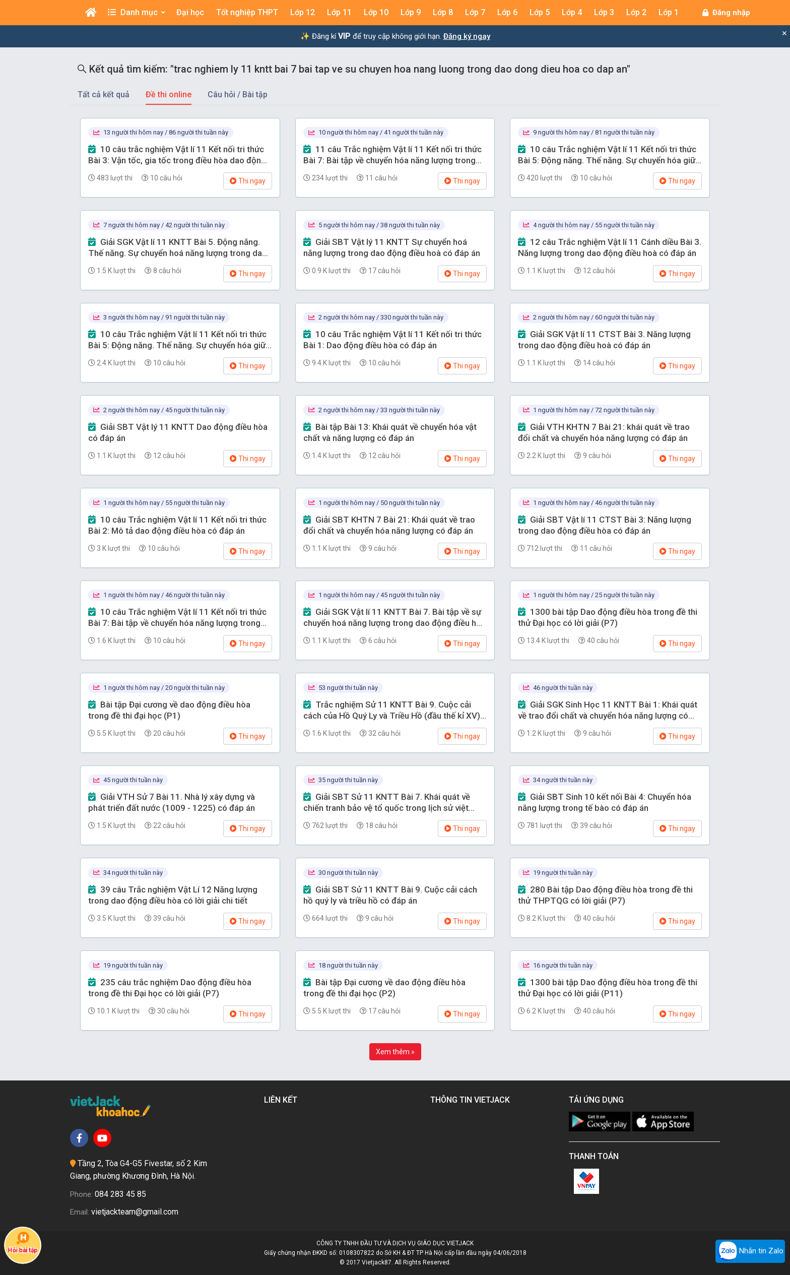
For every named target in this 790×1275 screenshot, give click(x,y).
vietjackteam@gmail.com (134, 1212)
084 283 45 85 (120, 1194)
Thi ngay (248, 181)
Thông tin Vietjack (472, 1100)
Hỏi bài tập (23, 1242)
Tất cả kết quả (103, 94)
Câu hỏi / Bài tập (238, 94)
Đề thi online (168, 94)
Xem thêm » (395, 1052)
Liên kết (282, 1100)
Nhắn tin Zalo (750, 1251)
